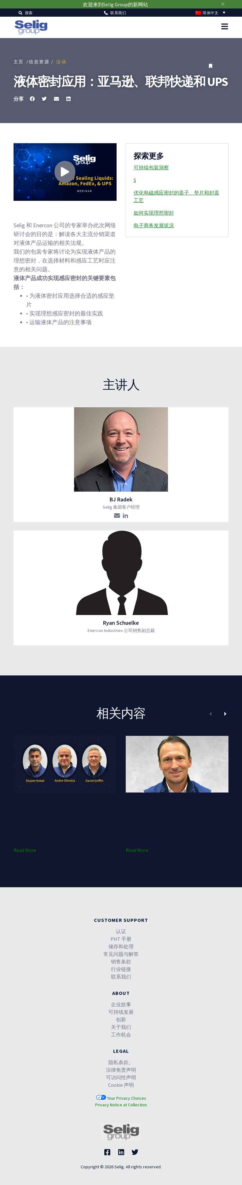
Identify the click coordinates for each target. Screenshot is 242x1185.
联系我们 (121, 976)
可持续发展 (121, 1012)
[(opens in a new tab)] (65, 764)
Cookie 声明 (121, 1085)
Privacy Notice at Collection (121, 1105)
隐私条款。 (121, 1062)
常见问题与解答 (121, 954)
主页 (19, 62)
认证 (121, 931)
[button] (26, 12)
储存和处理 (121, 946)
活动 (61, 62)
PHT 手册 (121, 939)
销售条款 (121, 961)
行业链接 (121, 969)
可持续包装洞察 (151, 167)
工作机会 (121, 1034)
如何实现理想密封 (154, 213)
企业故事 (121, 1004)
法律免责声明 (121, 1070)
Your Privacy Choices (121, 1098)
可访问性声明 (121, 1077)
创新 (121, 1019)
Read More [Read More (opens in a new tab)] (25, 850)
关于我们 (121, 1027)
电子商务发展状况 (154, 225)
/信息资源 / (40, 62)
